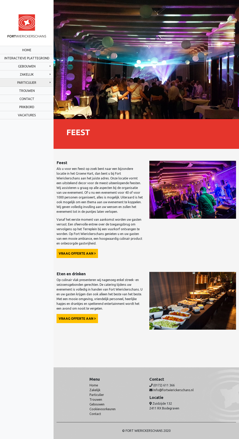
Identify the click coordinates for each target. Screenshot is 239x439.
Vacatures (27, 115)
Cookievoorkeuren (102, 409)
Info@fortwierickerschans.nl (173, 390)
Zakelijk (27, 74)
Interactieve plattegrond (26, 58)
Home (26, 50)
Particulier (26, 82)
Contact (26, 99)
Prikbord (26, 107)
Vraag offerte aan (77, 253)
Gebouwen (27, 66)
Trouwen (27, 90)
